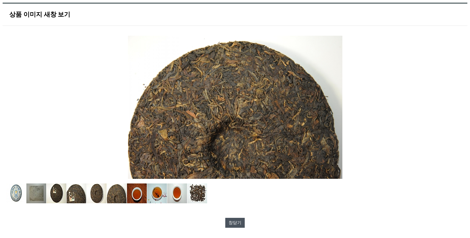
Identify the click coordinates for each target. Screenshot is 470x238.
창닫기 (235, 222)
